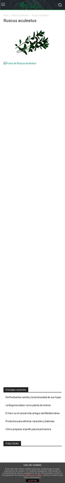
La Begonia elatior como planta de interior (28, 163)
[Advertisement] (29, 112)
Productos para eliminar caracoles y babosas (30, 179)
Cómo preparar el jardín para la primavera (28, 187)
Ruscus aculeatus (20, 15)
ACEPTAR (32, 481)
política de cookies (33, 475)
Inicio (6, 15)
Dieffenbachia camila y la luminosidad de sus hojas (33, 155)
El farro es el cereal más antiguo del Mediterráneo (33, 171)
